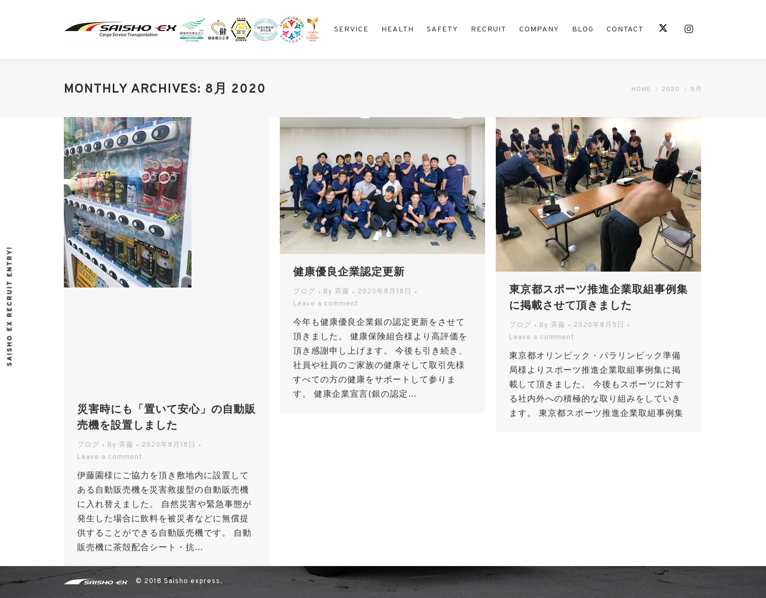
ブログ (88, 445)
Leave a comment (110, 457)
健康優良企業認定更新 (349, 273)
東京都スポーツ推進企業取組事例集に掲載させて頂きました (598, 298)
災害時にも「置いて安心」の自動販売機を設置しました (166, 418)
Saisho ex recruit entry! (10, 305)
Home (641, 89)
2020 (671, 89)
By (120, 445)
